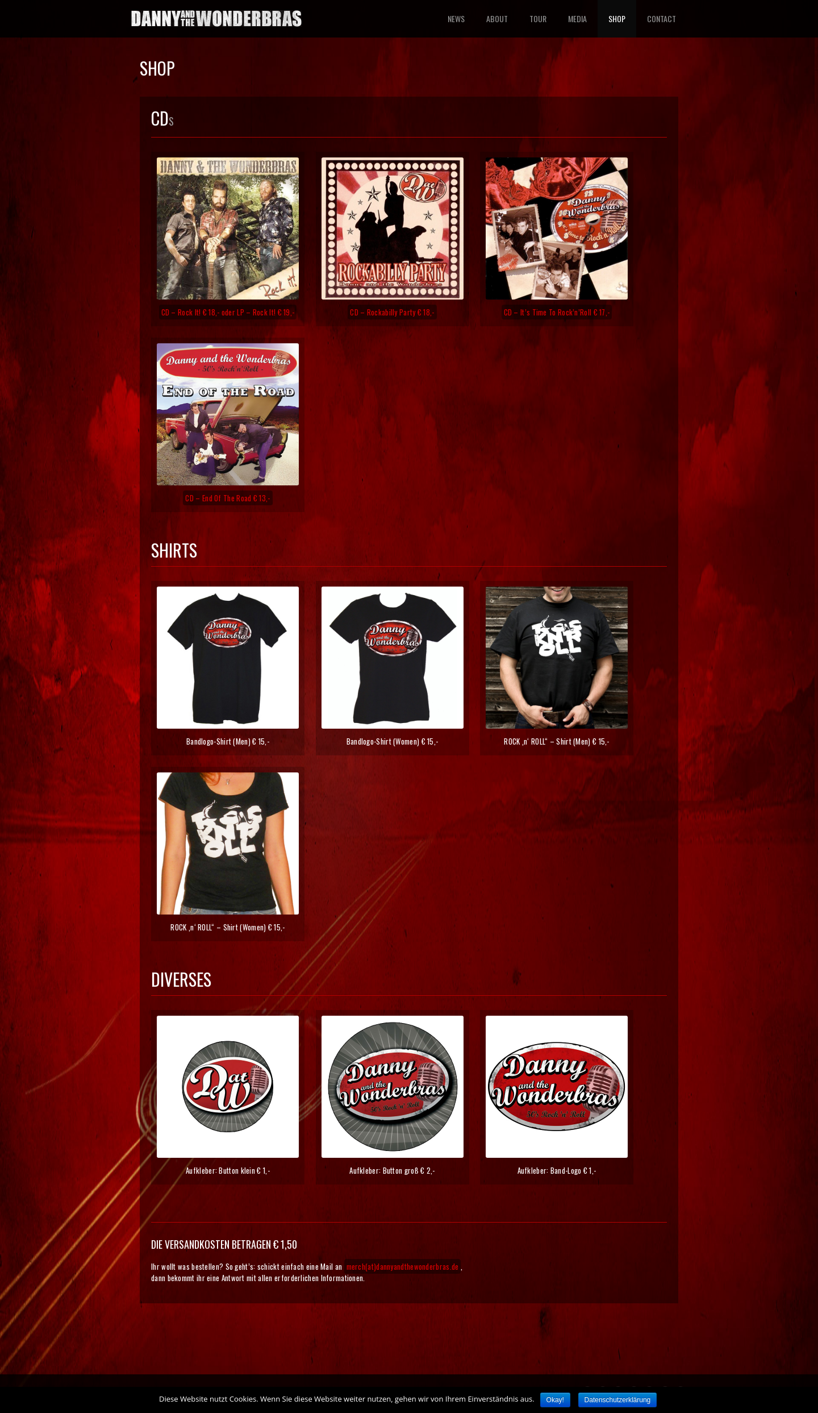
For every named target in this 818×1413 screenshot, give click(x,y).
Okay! (555, 1400)
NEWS (456, 18)
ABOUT (497, 18)
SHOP (616, 18)
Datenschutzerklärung (618, 1400)
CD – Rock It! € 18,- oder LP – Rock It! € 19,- (228, 312)
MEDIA (577, 18)
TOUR (537, 18)
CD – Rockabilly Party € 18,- (392, 312)
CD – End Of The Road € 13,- (227, 498)
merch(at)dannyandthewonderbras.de (403, 1266)
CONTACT (661, 18)
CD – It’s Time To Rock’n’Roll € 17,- (557, 312)
